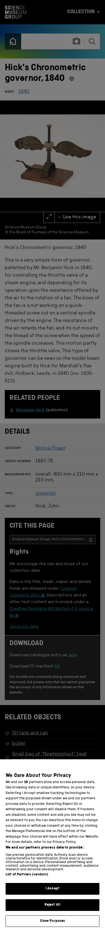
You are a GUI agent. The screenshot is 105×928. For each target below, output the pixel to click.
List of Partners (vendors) (27, 880)
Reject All (52, 909)
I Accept (52, 894)
